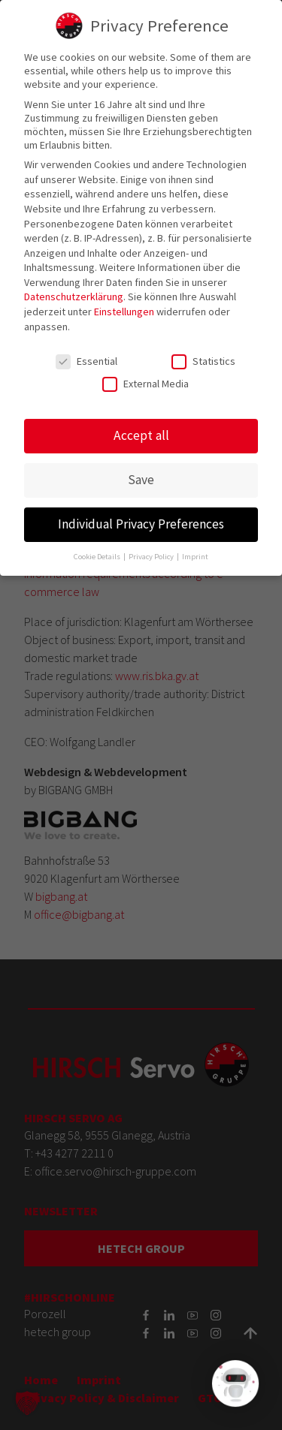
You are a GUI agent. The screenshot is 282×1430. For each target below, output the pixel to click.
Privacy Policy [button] (152, 547)
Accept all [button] (141, 426)
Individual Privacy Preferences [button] (141, 515)
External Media (145, 374)
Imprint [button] (195, 547)
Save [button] (141, 470)
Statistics (203, 351)
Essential (86, 351)
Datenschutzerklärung (73, 287)
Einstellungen (124, 302)
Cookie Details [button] (98, 547)
